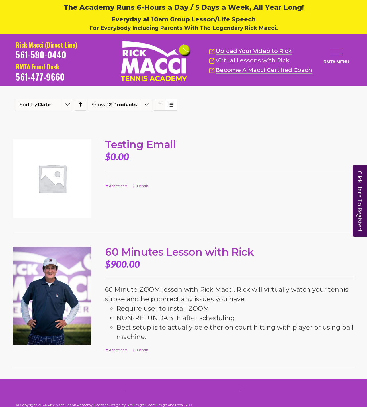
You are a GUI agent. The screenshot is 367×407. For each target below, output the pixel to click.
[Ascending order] (80, 105)
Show (114, 104)
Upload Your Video (254, 51)
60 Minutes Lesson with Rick (179, 252)
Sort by (35, 104)
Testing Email (140, 144)
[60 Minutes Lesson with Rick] (52, 296)
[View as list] (171, 104)
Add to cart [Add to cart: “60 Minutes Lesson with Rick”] (118, 350)
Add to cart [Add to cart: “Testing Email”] (118, 186)
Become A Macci (260, 70)
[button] (336, 53)
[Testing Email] (52, 178)
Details (142, 186)
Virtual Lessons (249, 60)
